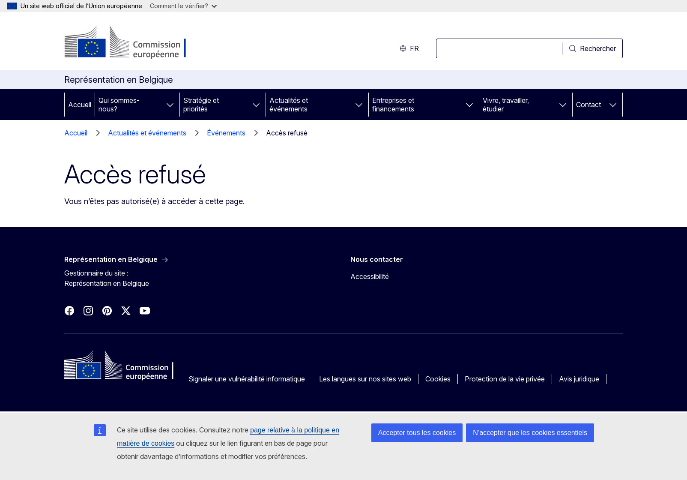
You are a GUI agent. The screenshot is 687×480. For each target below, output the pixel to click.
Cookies (438, 379)
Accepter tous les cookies (417, 432)
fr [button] (409, 48)
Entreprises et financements (393, 104)
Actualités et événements (288, 104)
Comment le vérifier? (183, 5)
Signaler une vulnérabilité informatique (246, 379)
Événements (226, 133)
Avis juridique (579, 379)
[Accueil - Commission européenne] (133, 43)
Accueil (79, 104)
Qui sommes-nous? (119, 104)
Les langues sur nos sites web (365, 379)
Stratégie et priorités (201, 104)
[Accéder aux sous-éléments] (170, 104)
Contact (588, 104)
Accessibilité (369, 276)
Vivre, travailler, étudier (506, 104)
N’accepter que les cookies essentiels (530, 432)
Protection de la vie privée (505, 379)
